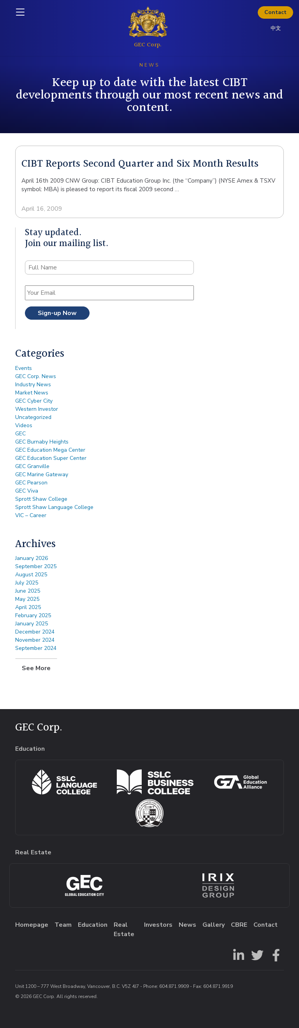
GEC (20, 433)
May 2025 (27, 599)
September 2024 (35, 648)
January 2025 (31, 623)
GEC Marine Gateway (41, 474)
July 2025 (26, 582)
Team (63, 925)
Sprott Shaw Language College (54, 507)
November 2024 (35, 640)
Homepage (31, 925)
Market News (31, 392)
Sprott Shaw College (41, 499)
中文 (276, 28)
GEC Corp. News (35, 376)
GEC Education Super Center (50, 458)
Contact (275, 12)
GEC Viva (26, 491)
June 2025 (27, 591)
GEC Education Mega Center (50, 450)
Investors (158, 925)
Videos (23, 425)
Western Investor (36, 409)
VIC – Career (30, 515)
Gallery (213, 925)
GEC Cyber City (34, 401)
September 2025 (35, 566)
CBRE (239, 925)
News (187, 925)
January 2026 (31, 558)
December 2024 (35, 631)
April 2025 (28, 607)
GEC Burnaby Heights (42, 441)
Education (92, 925)
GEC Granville (32, 466)
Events (23, 368)
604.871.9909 (174, 986)
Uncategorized (33, 417)
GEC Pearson (31, 482)
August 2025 (31, 574)
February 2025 (33, 615)
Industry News (33, 384)
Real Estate (124, 929)
